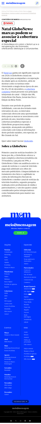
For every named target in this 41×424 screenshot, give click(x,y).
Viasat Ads (27, 307)
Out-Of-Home (28, 275)
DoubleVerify (27, 319)
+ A (8, 66)
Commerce (27, 282)
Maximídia (7, 309)
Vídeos (6, 276)
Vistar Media (27, 302)
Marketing (7, 255)
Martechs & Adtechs (30, 277)
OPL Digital (27, 291)
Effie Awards (8, 311)
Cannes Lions (8, 304)
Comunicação (8, 252)
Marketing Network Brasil (12, 348)
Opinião (6, 262)
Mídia (6, 257)
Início (3, 11)
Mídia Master (8, 342)
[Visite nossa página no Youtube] (30, 421)
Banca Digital (8, 282)
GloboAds (28, 141)
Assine (26, 332)
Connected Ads (28, 280)
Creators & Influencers (27, 271)
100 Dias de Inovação (30, 252)
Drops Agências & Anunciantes (29, 260)
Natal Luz (8, 72)
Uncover (26, 312)
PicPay (26, 294)
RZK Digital (27, 317)
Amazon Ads (27, 289)
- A (4, 66)
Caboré (6, 314)
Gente (6, 260)
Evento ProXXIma (9, 306)
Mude (25, 315)
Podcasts (7, 274)
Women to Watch (29, 351)
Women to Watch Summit (11, 335)
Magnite (26, 310)
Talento (26, 264)
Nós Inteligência (28, 299)
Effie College (8, 388)
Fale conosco (28, 344)
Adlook (26, 322)
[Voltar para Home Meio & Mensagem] (18, 3)
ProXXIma (7, 265)
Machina (26, 305)
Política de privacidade (27, 341)
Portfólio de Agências (10, 284)
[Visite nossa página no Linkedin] (25, 421)
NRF (5, 298)
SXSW (6, 293)
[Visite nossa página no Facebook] (11, 421)
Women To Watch (9, 267)
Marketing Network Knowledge (10, 358)
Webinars (7, 279)
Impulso (26, 297)
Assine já (20, 233)
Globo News (23, 11)
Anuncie (26, 337)
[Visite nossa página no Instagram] (20, 421)
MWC (6, 296)
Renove (26, 335)
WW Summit (8, 301)
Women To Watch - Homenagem (9, 363)
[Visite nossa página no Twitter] (16, 421)
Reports (6, 287)
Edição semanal (28, 348)
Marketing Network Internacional (10, 378)
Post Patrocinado (12, 11)
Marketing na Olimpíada (28, 255)
